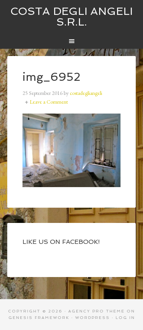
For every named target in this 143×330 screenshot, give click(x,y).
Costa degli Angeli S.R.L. (71, 16)
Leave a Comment (49, 101)
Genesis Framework (38, 318)
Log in (125, 318)
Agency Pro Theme (96, 311)
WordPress (92, 318)
